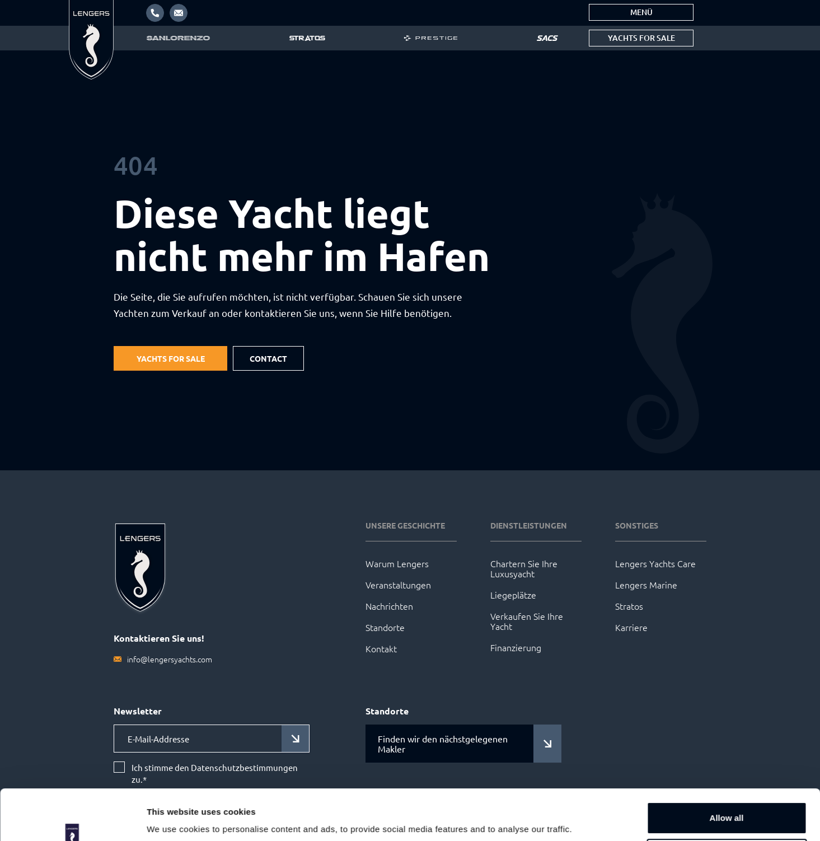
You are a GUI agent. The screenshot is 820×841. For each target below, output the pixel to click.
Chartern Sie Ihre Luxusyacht (523, 568)
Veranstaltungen (398, 585)
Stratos (629, 606)
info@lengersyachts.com (169, 659)
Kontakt (381, 648)
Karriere (631, 627)
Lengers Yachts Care (655, 563)
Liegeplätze (513, 595)
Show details (173, 816)
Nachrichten (389, 606)
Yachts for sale (641, 37)
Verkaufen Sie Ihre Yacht (526, 621)
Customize (727, 811)
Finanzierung (515, 647)
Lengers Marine (646, 585)
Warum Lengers (397, 563)
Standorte (385, 627)
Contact (268, 358)
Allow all (727, 774)
